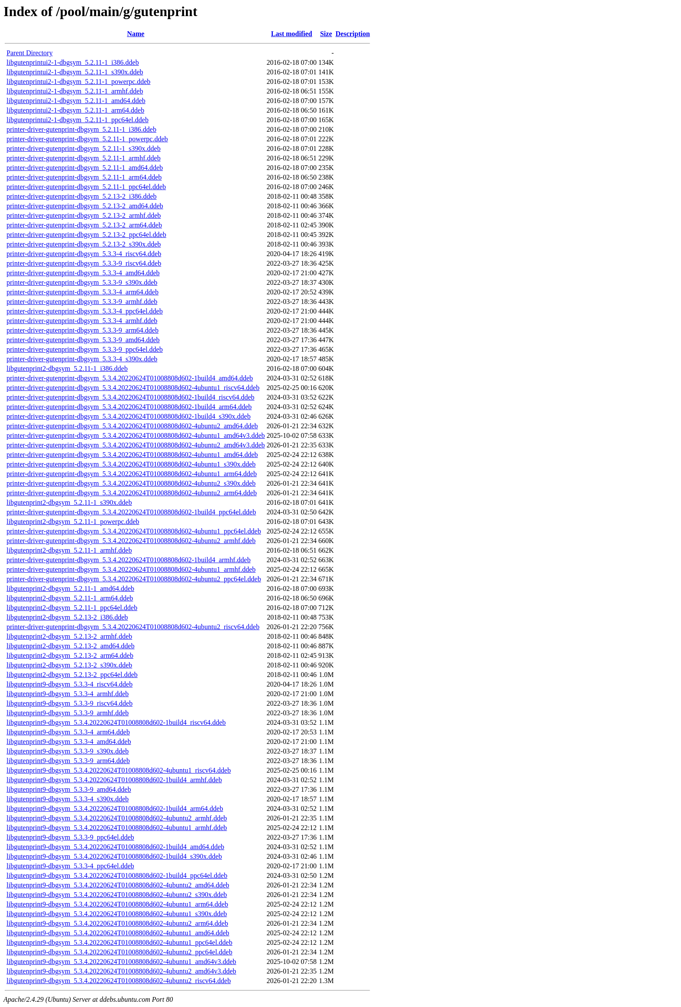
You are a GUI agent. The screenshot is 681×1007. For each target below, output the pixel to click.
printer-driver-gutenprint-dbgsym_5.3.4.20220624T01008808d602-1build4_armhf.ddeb (129, 560)
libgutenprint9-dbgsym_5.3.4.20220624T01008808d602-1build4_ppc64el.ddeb (117, 875)
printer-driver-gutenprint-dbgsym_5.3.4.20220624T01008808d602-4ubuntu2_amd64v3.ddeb (136, 445)
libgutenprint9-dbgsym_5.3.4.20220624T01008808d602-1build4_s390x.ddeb (114, 856)
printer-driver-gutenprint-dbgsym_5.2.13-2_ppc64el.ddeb (86, 234)
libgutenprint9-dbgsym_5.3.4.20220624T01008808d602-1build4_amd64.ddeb (115, 846)
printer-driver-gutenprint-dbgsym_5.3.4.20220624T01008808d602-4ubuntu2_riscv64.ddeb (133, 626)
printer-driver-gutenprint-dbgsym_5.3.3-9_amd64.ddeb (83, 339)
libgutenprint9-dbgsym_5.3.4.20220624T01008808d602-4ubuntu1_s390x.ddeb (117, 913)
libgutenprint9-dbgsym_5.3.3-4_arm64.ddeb (68, 732)
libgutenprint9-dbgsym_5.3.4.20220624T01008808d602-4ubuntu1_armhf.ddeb (117, 827)
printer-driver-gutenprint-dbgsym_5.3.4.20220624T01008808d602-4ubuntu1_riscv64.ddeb (133, 387)
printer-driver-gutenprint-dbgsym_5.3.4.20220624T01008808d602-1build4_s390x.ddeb (129, 416)
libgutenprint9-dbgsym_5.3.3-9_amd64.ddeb (69, 789)
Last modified (291, 33)
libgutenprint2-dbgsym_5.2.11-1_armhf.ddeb (69, 550)
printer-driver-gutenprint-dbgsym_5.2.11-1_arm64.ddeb (84, 177)
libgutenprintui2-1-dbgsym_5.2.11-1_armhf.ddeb (75, 91)
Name (135, 33)
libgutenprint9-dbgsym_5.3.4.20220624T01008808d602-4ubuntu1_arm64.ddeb (117, 904)
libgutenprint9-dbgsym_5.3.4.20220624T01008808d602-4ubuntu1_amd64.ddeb (118, 933)
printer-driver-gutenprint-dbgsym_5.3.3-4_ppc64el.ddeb (85, 311)
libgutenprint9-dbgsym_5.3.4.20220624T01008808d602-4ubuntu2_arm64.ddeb (117, 923)
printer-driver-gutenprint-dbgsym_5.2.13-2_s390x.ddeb (84, 244)
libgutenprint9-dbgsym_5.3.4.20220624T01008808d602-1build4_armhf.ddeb (114, 780)
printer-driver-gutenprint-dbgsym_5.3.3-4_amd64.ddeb (83, 273)
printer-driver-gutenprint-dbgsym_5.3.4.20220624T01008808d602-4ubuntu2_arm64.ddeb (132, 493)
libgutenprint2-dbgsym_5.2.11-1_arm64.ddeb (70, 598)
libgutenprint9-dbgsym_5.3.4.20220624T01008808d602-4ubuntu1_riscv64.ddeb (119, 770)
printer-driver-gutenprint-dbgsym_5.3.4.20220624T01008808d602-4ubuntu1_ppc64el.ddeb (134, 531)
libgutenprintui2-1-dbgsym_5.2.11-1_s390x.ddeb (75, 72)
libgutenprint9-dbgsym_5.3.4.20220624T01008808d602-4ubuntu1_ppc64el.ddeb (119, 942)
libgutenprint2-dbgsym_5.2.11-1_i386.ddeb (67, 368)
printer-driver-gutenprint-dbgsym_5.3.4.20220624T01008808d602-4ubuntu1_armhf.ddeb (131, 569)
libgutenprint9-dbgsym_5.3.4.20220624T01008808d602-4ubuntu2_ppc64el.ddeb (119, 952)
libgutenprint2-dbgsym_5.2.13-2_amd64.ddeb (71, 646)
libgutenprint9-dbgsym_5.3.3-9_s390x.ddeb (68, 751)
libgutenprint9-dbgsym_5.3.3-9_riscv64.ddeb (69, 703)
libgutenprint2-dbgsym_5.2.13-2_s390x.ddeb (69, 665)
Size (326, 33)
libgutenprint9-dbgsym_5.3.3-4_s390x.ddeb (68, 799)
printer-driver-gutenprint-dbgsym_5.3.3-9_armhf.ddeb (82, 301)
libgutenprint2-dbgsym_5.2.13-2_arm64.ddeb (70, 655)
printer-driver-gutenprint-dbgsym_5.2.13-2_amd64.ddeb (85, 206)
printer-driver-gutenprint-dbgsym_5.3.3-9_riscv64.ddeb (84, 263)
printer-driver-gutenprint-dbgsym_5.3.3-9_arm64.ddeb (83, 330)
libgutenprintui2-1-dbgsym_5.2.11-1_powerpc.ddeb (78, 81)
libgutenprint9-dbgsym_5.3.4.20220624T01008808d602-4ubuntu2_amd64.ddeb (118, 885)
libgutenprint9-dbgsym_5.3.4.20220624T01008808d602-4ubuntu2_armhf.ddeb (117, 818)
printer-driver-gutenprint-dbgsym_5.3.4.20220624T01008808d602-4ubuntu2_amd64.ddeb (132, 426)
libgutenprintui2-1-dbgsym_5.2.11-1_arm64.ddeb (75, 110)
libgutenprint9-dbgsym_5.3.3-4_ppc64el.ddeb (70, 866)
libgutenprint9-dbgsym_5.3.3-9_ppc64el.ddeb (70, 837)
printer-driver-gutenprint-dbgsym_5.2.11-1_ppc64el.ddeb (86, 186)
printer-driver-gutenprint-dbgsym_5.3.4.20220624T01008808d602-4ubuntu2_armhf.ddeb (131, 540)
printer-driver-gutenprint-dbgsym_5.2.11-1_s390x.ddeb (84, 148)
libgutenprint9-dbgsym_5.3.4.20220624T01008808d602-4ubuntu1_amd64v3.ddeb (121, 961)
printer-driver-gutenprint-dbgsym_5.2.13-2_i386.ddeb (82, 196)
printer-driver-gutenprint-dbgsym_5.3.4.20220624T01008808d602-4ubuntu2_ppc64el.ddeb (134, 579)
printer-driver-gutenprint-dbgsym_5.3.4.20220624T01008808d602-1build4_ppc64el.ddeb (131, 512)
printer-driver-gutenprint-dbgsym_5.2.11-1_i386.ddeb (81, 129)
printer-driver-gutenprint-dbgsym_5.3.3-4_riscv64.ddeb (84, 253)
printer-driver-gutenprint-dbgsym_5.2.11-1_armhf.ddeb (84, 158)
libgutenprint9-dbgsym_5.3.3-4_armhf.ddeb (68, 693)
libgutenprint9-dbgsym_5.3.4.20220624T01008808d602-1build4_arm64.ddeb (115, 808)
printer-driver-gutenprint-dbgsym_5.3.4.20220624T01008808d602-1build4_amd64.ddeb (130, 378)
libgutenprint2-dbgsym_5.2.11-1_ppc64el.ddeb (72, 607)
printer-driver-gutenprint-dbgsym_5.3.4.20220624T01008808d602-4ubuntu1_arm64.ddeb (132, 473)
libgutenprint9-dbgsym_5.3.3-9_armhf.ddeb (68, 713)
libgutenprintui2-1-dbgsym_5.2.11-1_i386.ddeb (73, 62)
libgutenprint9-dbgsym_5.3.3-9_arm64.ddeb (68, 760)
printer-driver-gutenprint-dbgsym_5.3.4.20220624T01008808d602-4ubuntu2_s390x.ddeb (131, 483)
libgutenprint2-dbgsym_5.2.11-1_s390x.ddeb (69, 502)
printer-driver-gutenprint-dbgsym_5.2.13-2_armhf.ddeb (84, 215)
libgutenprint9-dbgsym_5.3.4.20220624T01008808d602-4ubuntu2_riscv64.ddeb (119, 980)
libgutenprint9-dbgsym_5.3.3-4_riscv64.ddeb (69, 684)
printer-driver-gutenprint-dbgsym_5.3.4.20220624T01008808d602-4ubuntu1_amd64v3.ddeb (136, 435)
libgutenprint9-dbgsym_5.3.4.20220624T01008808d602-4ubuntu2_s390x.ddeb (117, 894)
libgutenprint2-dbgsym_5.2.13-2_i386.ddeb (67, 617)
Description (353, 33)
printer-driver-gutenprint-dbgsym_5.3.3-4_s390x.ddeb (82, 359)
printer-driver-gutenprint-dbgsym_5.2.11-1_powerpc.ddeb (87, 139)
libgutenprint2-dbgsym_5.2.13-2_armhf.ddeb (69, 636)
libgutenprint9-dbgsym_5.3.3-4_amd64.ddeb (69, 741)
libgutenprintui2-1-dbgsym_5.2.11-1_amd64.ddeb (76, 100)
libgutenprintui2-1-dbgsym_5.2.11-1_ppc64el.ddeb (78, 119)
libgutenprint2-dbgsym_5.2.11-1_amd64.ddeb (70, 588)
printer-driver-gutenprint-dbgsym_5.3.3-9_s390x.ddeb (82, 282)
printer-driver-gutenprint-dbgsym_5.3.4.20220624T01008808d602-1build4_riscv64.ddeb (131, 397)
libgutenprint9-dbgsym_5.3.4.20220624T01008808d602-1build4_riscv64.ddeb (116, 722)
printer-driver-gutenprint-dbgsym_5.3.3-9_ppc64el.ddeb (85, 349)
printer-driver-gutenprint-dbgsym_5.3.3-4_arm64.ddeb (83, 292)
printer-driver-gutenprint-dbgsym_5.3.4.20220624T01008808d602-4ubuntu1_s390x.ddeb (131, 464)
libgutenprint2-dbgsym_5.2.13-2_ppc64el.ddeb (72, 674)
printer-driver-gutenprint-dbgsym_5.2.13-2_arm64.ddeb (84, 225)
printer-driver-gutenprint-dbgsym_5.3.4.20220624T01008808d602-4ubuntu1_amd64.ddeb (132, 454)
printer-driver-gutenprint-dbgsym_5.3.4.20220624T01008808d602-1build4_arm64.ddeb (129, 406)
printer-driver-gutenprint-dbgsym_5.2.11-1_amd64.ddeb (85, 167)
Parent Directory (30, 53)
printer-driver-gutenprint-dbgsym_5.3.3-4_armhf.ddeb (82, 320)
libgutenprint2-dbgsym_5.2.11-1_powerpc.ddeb (73, 521)
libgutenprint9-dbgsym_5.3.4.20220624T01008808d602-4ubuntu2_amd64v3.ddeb (121, 971)
